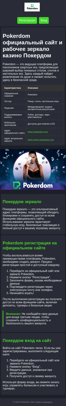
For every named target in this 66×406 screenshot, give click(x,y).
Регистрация (27, 20)
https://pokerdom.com (38, 132)
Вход (44, 20)
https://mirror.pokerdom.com (41, 140)
